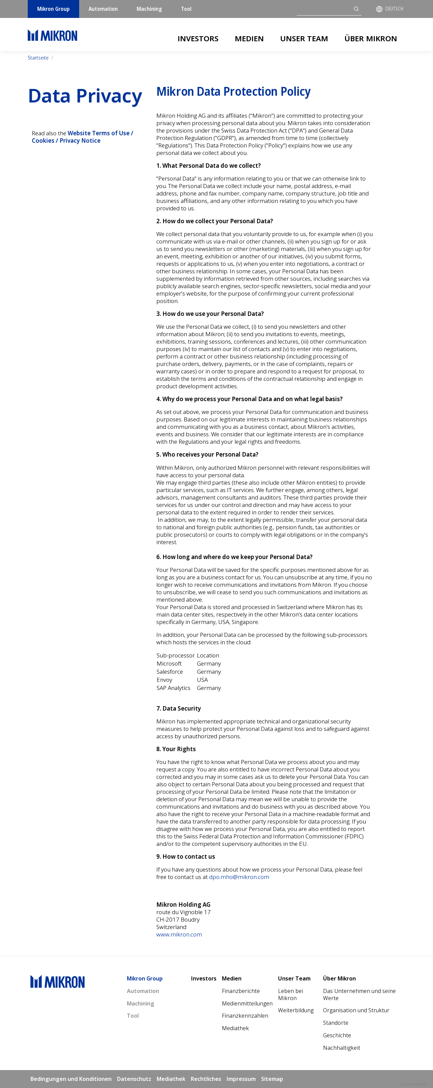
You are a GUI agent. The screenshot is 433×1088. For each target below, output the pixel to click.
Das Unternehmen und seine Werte (359, 994)
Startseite (38, 57)
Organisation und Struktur (356, 1010)
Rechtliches (206, 1079)
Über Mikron (370, 38)
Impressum (241, 1079)
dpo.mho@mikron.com (239, 877)
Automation (103, 9)
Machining (149, 9)
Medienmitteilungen (247, 1003)
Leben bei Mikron (290, 994)
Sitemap (272, 1079)
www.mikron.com (179, 934)
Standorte (335, 1022)
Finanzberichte (241, 991)
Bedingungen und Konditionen (71, 1079)
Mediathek (235, 1028)
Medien (249, 38)
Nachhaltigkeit (341, 1047)
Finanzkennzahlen (245, 1015)
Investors (198, 38)
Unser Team (304, 38)
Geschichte (337, 1035)
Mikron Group (53, 9)
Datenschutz (134, 1079)
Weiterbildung (296, 1010)
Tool (186, 9)
